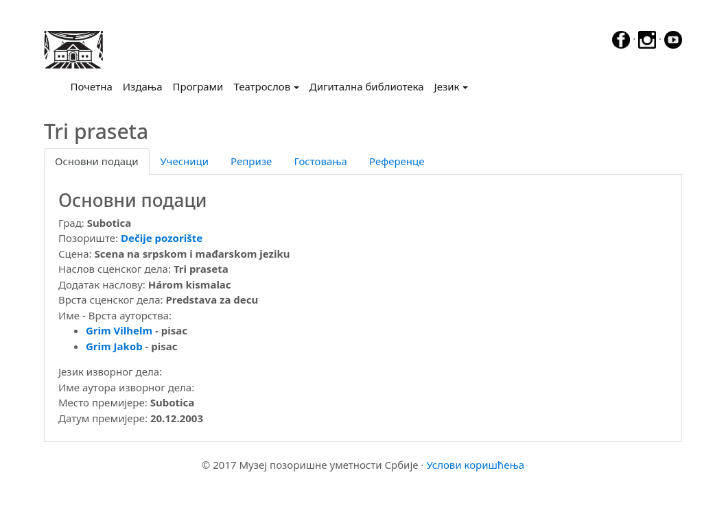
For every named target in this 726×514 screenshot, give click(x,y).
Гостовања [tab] (320, 161)
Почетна (94, 85)
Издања (143, 86)
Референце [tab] (397, 161)
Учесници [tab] (185, 161)
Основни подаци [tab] (97, 161)
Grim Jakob (114, 346)
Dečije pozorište (161, 238)
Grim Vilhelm (119, 330)
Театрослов (261, 86)
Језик (447, 86)
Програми (198, 86)
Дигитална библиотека (366, 86)
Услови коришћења (475, 465)
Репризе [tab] (251, 161)
